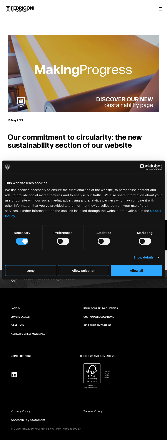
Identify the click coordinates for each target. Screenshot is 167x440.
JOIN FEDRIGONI (21, 356)
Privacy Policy (21, 411)
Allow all (136, 270)
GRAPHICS (17, 325)
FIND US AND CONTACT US (99, 356)
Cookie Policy (92, 411)
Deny (31, 270)
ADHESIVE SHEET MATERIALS (28, 334)
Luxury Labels (20, 317)
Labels (15, 308)
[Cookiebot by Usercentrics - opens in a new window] (143, 167)
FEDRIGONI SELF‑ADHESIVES (101, 308)
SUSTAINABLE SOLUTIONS (99, 317)
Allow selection (83, 270)
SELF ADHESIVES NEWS (98, 325)
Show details (144, 257)
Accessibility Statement (28, 420)
